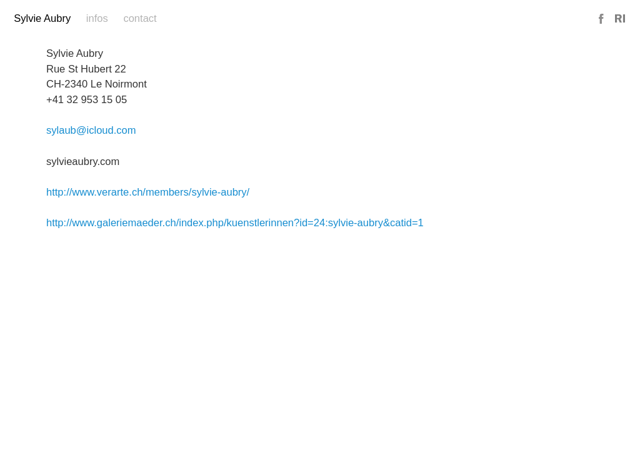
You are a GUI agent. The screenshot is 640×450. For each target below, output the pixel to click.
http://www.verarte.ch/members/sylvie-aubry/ (147, 192)
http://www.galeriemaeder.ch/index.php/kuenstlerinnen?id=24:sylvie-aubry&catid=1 (235, 223)
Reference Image (620, 19)
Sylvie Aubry (42, 18)
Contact (139, 18)
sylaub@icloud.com (91, 130)
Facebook (601, 19)
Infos (97, 18)
